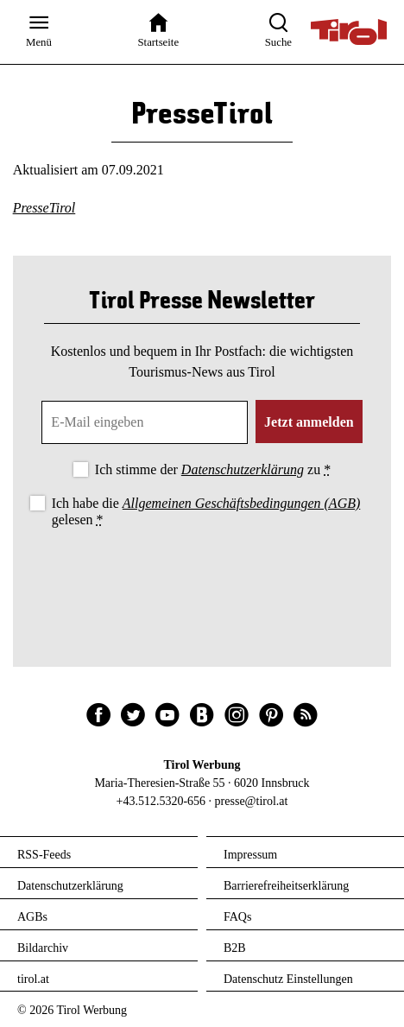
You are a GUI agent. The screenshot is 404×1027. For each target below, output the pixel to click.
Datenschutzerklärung (242, 469)
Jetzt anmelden (309, 422)
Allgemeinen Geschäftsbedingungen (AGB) (241, 503)
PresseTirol (44, 207)
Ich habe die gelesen (206, 511)
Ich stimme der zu (213, 469)
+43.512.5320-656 (161, 801)
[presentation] (202, 578)
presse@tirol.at (251, 801)
